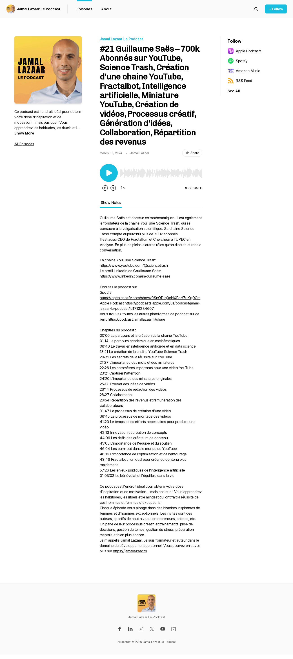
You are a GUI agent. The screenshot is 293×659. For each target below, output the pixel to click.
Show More (24, 133)
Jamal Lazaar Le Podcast (38, 9)
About (106, 9)
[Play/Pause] (109, 173)
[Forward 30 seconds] (113, 188)
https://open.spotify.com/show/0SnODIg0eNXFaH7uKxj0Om (150, 297)
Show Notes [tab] (111, 202)
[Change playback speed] (122, 188)
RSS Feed (240, 80)
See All (234, 91)
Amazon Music (244, 71)
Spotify (238, 61)
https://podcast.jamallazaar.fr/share (136, 319)
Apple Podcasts (245, 51)
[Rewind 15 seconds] (105, 188)
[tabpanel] (151, 386)
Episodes (84, 9)
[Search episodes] (256, 9)
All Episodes (24, 144)
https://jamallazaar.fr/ (130, 551)
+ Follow (276, 9)
